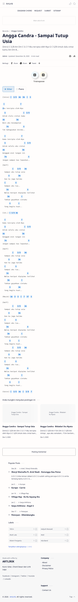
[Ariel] (23, 468)
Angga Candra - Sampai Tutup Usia (18, 426)
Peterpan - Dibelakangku (23, 515)
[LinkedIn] (7, 579)
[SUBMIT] (47, 10)
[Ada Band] (55, 540)
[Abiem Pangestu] (23, 540)
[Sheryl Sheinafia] (31, 468)
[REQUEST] (38, 10)
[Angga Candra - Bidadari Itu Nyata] (58, 413)
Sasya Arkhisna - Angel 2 (22, 506)
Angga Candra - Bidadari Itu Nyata (56, 426)
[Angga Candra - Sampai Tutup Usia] (20, 413)
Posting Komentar (39, 452)
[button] (70, 4)
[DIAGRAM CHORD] (24, 10)
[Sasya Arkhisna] (25, 502)
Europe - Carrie (18, 487)
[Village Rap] (25, 493)
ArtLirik (9, 3)
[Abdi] (55, 535)
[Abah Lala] (23, 535)
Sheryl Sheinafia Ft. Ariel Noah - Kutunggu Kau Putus (36, 472)
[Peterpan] (24, 511)
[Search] (74, 4)
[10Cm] (23, 529)
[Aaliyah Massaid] (55, 529)
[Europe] (22, 484)
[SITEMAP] (57, 10)
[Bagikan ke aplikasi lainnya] (39, 63)
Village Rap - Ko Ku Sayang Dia (25, 497)
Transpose (39, 81)
